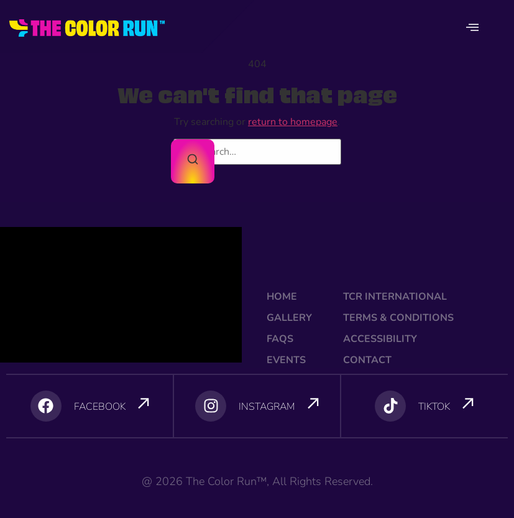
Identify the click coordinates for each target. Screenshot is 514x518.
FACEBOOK (100, 407)
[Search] (192, 161)
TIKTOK (434, 407)
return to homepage (292, 122)
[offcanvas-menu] (472, 28)
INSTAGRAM (267, 407)
